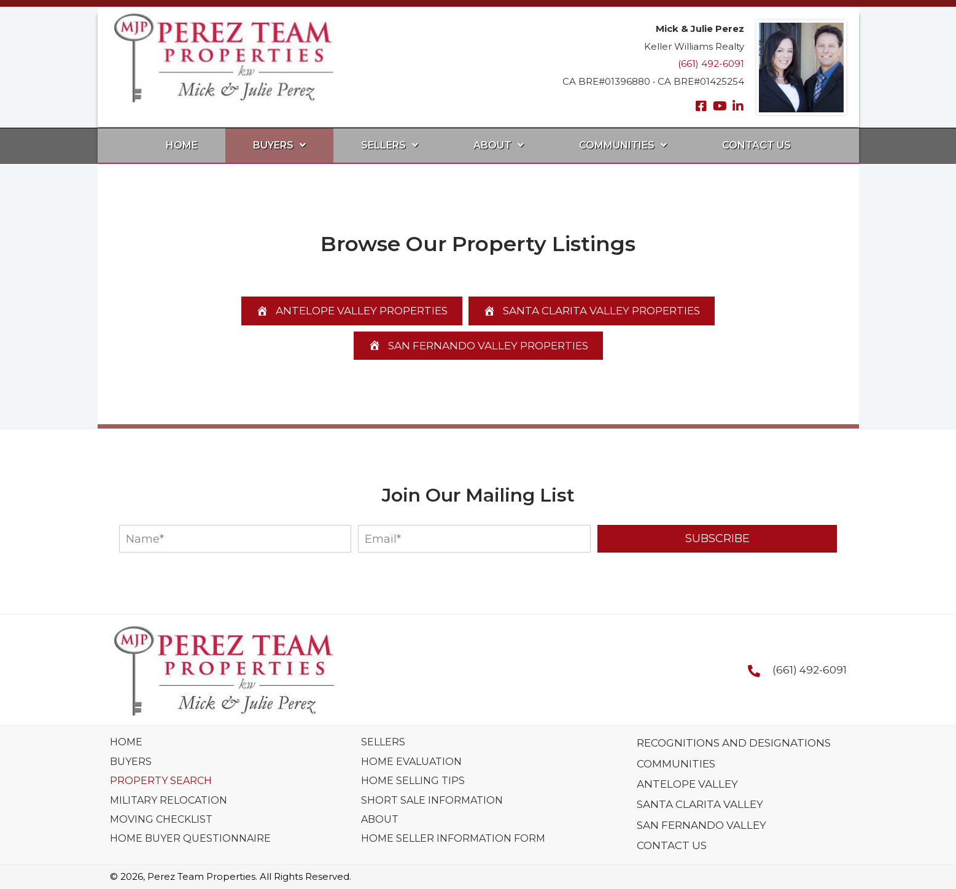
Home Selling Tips (413, 780)
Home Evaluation (411, 761)
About (379, 819)
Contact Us (672, 845)
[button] (701, 106)
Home (126, 742)
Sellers (383, 742)
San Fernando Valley (701, 825)
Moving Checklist (161, 819)
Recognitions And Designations (734, 743)
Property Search (161, 780)
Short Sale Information (432, 800)
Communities (676, 764)
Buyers (131, 761)
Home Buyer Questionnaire (190, 838)
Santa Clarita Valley (700, 804)
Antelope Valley (687, 784)
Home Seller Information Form (453, 838)
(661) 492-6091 (711, 63)
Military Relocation (168, 800)
